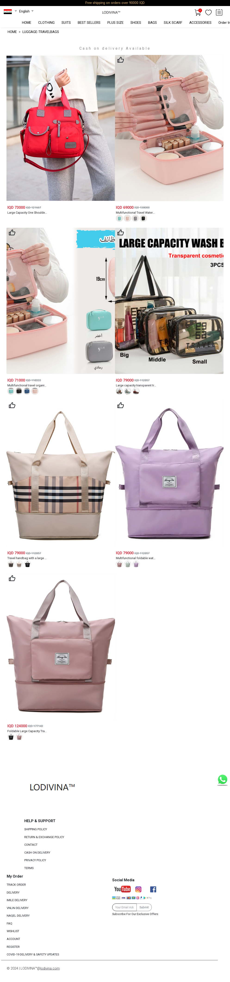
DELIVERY (13, 892)
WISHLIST (13, 931)
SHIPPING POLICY (35, 829)
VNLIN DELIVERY (17, 908)
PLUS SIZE (115, 23)
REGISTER (13, 947)
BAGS (152, 23)
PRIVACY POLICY (35, 860)
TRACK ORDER (16, 884)
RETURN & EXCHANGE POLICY (44, 837)
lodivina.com (50, 968)
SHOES (136, 23)
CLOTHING (46, 23)
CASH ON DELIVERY (37, 852)
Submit (144, 907)
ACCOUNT (13, 939)
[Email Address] (124, 907)
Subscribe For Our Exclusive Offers (135, 914)
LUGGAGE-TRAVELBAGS (40, 32)
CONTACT (30, 844)
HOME (26, 23)
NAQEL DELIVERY (18, 915)
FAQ (9, 923)
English (26, 11)
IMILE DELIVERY (17, 900)
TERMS (29, 868)
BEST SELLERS (89, 23)
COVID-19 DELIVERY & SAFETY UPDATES (33, 954)
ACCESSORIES (200, 23)
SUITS (66, 23)
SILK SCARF (173, 23)
